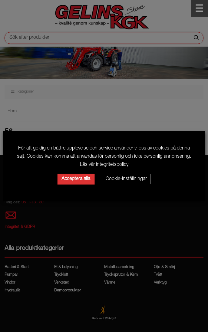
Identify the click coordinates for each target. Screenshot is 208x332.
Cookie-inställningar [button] (126, 179)
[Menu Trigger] (199, 8)
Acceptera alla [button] (75, 179)
